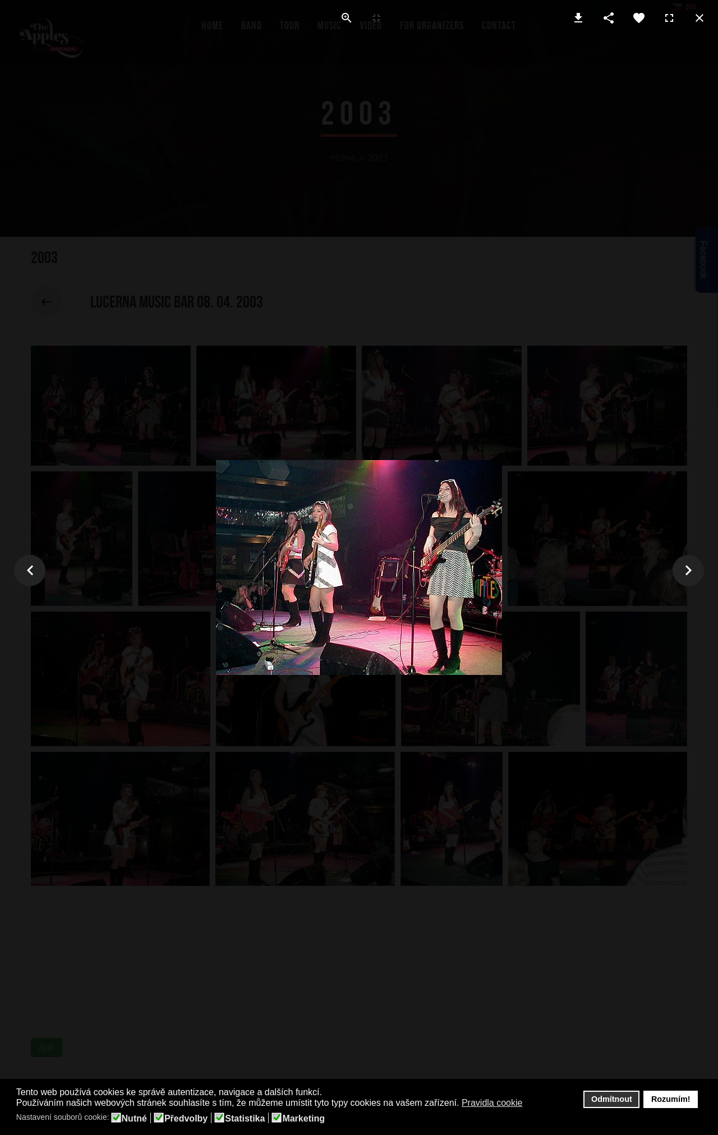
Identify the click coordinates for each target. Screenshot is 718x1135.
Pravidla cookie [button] (492, 1103)
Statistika (245, 1118)
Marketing (303, 1118)
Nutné (134, 1118)
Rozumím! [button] (671, 1099)
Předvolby (186, 1118)
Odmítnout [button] (611, 1099)
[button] (530, 1103)
